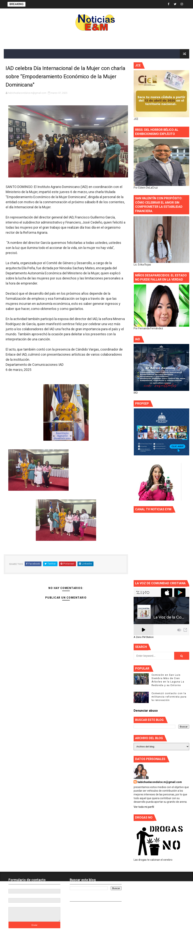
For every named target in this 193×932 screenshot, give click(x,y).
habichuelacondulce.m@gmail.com (159, 782)
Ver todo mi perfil (144, 806)
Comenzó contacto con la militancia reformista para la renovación (169, 696)
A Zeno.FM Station (144, 637)
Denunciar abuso (146, 710)
